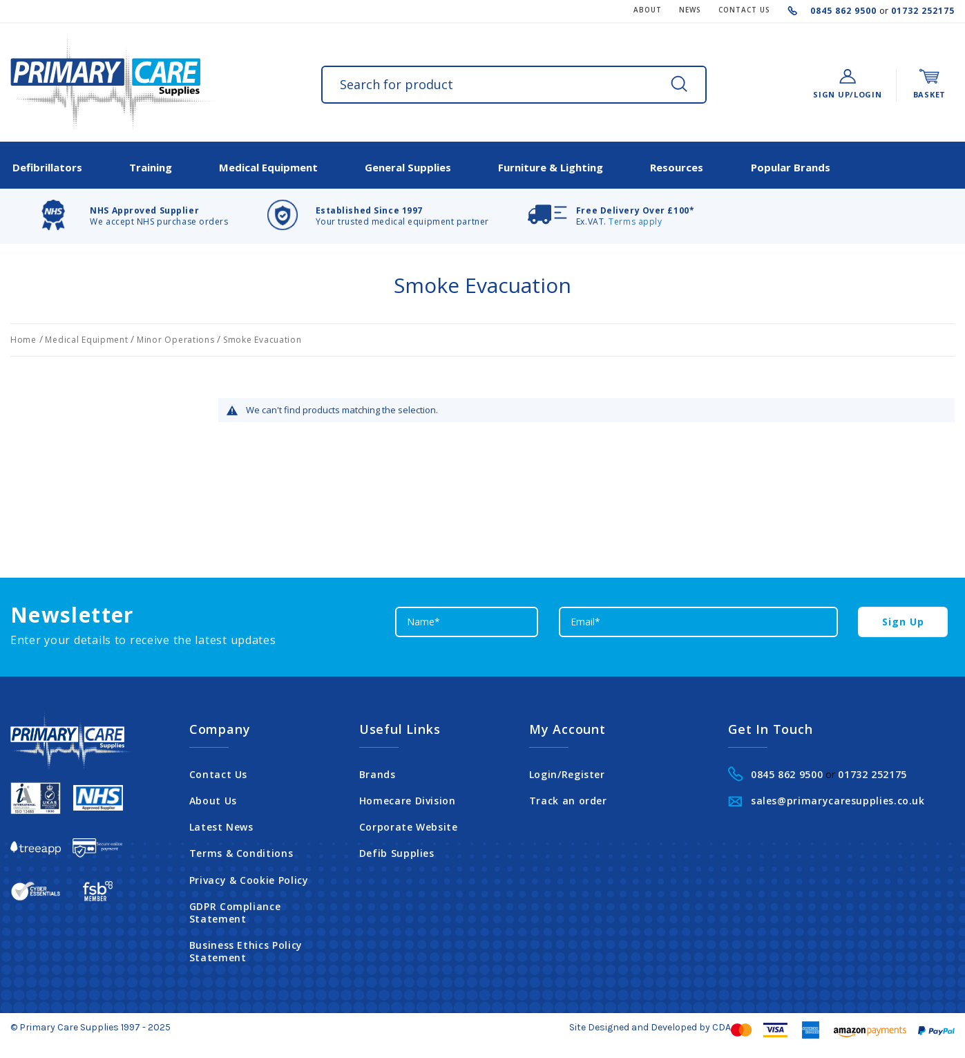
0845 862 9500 (844, 11)
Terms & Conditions (241, 849)
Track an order (568, 797)
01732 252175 (921, 11)
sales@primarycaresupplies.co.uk (838, 797)
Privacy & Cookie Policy (249, 875)
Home (24, 335)
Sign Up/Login (847, 94)
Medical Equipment (88, 335)
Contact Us (218, 770)
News (690, 10)
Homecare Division (407, 797)
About (647, 10)
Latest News (221, 823)
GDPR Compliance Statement (235, 908)
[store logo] (112, 82)
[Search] (679, 84)
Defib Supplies (396, 849)
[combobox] (514, 85)
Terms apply (635, 217)
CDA (721, 1022)
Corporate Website (408, 823)
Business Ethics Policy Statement (246, 947)
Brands (377, 770)
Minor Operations (177, 335)
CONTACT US (744, 10)
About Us (213, 797)
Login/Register (567, 770)
